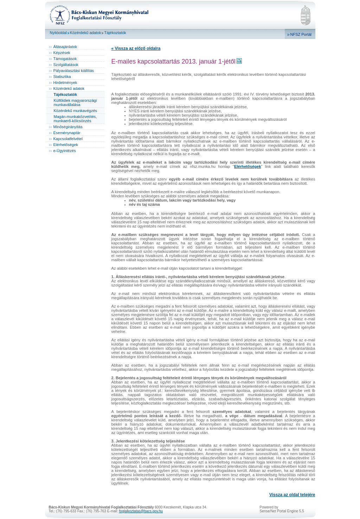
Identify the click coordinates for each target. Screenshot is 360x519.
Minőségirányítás (68, 127)
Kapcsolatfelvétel (68, 139)
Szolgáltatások (66, 65)
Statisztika (62, 76)
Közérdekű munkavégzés (75, 111)
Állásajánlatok (65, 47)
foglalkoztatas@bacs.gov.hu (141, 511)
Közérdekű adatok (85, 33)
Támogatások (65, 59)
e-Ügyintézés (64, 151)
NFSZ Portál (301, 34)
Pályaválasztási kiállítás (73, 70)
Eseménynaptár (67, 133)
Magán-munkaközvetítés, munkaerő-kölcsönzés (75, 118)
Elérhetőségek (65, 145)
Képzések (61, 53)
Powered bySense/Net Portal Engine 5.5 (282, 509)
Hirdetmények (65, 82)
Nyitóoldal (58, 33)
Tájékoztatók (115, 33)
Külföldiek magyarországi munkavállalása (75, 102)
